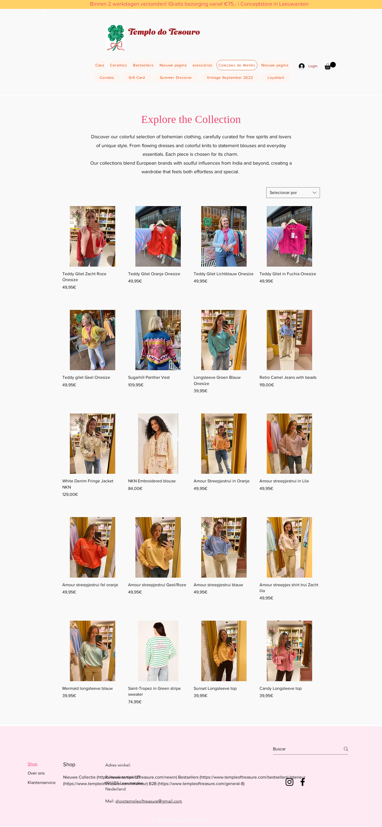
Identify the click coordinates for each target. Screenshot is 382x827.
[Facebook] (302, 782)
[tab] (42, 764)
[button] (330, 65)
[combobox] (293, 192)
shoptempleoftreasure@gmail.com (149, 801)
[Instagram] (289, 782)
